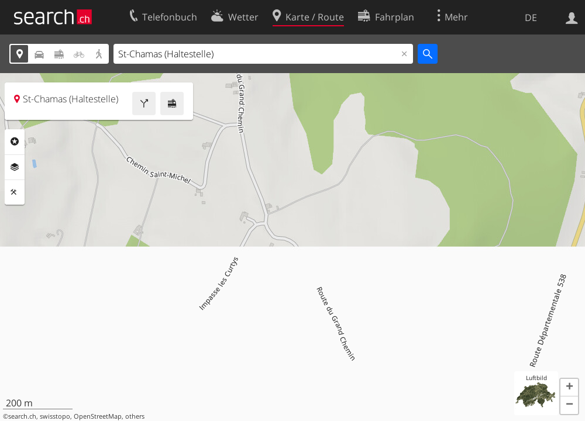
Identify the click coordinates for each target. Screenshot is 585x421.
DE (531, 17)
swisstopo (55, 416)
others (134, 416)
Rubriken (15, 141)
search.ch (22, 416)
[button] (569, 387)
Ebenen (15, 167)
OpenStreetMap (98, 416)
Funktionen (15, 192)
